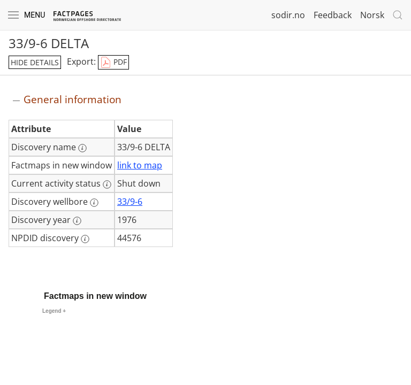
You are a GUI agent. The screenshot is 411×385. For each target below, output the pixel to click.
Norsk (372, 15)
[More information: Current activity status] (107, 184)
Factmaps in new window (95, 296)
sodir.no (288, 15)
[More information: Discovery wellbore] (94, 202)
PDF (113, 62)
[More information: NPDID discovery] (85, 239)
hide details (35, 62)
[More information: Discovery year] (77, 221)
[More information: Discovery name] (82, 148)
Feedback (333, 15)
